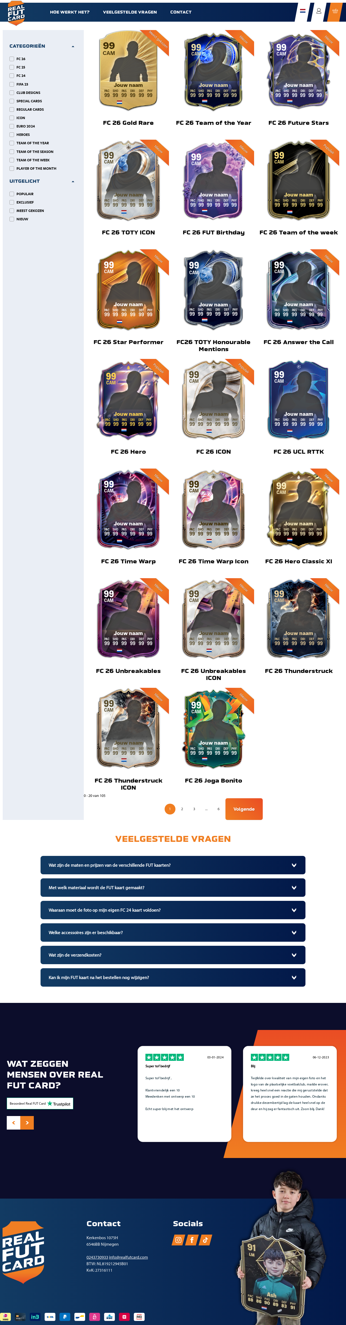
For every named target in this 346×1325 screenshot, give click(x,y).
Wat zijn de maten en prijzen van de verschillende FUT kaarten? (110, 865)
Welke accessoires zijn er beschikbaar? (86, 932)
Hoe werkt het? (69, 12)
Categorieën (27, 46)
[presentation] (13, 1123)
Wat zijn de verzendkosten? (75, 955)
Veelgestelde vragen (130, 12)
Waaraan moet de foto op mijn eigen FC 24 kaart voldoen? (105, 910)
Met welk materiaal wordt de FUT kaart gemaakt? (96, 887)
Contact (181, 12)
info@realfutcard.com (128, 1257)
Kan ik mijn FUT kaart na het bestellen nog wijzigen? (99, 977)
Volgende (244, 809)
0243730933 (97, 1257)
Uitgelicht (24, 181)
